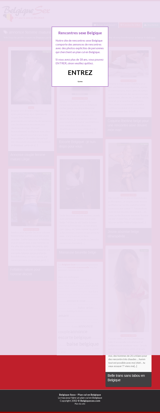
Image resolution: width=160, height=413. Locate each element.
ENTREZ (80, 72)
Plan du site (80, 404)
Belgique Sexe (67, 394)
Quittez (80, 81)
